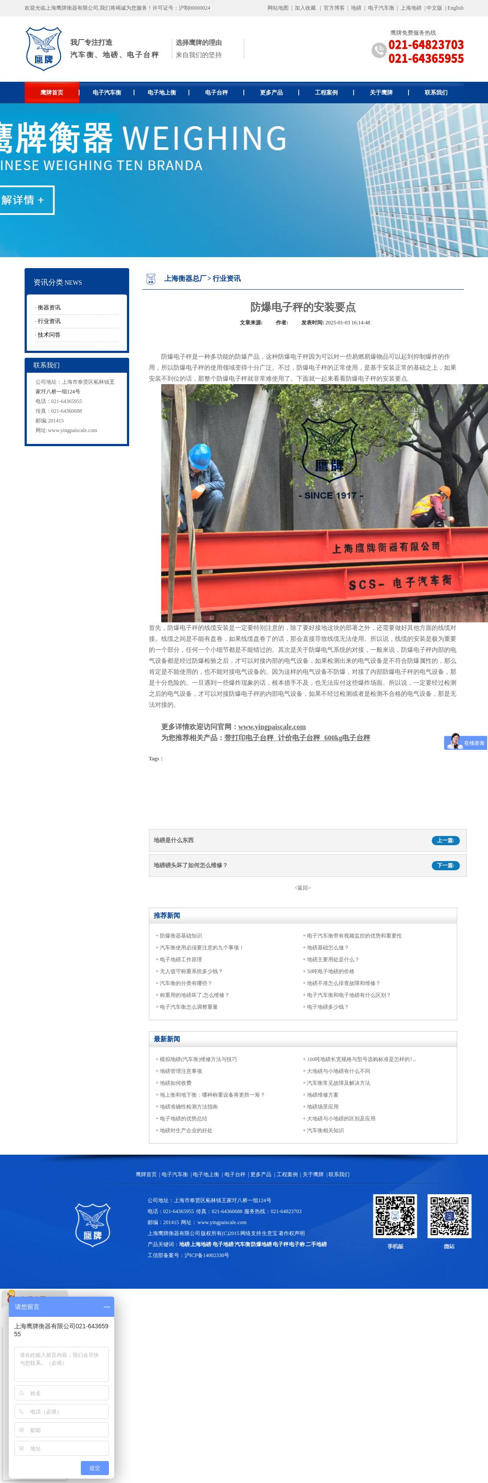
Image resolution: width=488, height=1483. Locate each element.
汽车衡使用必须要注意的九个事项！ (202, 948)
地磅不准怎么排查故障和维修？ (344, 983)
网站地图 (278, 8)
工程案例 (334, 92)
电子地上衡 (168, 92)
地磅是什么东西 (174, 840)
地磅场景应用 (323, 1107)
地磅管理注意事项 (181, 1071)
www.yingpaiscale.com (72, 430)
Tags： (157, 759)
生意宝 (270, 1233)
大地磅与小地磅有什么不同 (338, 1071)
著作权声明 (291, 1233)
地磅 (356, 8)
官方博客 (334, 8)
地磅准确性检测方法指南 (189, 1107)
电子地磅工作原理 (181, 959)
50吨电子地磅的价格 (330, 971)
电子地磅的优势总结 (183, 1119)
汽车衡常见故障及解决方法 (338, 1083)
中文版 (434, 8)
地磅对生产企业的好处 (186, 1130)
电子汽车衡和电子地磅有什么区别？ (349, 995)
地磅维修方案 (323, 1095)
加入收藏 (305, 8)
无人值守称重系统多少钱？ (191, 971)
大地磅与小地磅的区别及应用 (341, 1119)
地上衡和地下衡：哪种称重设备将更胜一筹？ (212, 1095)
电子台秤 (224, 92)
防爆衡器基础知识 (181, 936)
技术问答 (49, 334)
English (456, 8)
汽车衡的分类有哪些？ (186, 983)
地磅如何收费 (176, 1083)
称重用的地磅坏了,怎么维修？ (195, 995)
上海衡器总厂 (185, 278)
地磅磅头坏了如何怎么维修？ (191, 865)
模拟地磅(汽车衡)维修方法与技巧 (198, 1059)
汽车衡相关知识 (325, 1130)
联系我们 (436, 92)
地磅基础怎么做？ (328, 948)
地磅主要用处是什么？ (333, 959)
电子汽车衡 (381, 8)
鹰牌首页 (60, 92)
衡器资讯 (49, 307)
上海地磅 (410, 8)
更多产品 (279, 92)
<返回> (303, 888)
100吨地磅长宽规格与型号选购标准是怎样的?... (361, 1059)
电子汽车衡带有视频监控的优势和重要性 (354, 936)
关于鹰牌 (389, 92)
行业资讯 (49, 321)
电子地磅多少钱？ (328, 1007)
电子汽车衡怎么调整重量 (189, 1007)
